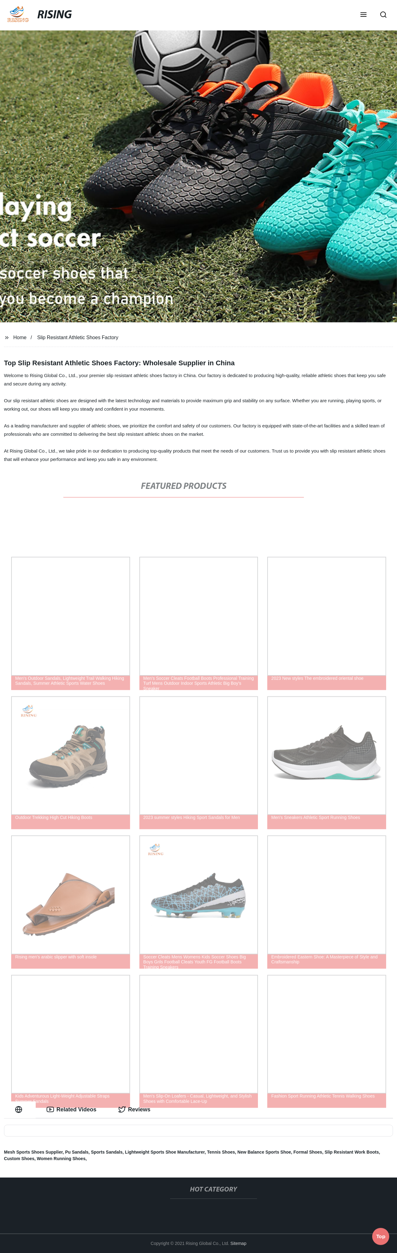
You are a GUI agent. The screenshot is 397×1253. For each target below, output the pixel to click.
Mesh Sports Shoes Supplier (33, 1152)
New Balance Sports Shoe (264, 1152)
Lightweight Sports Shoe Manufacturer (165, 1152)
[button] (363, 15)
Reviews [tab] (134, 1109)
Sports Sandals (107, 1152)
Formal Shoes (307, 1152)
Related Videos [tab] (72, 1109)
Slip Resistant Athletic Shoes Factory (77, 337)
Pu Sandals (76, 1152)
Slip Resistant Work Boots (352, 1152)
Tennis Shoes (221, 1152)
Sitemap (238, 1243)
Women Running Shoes (61, 1158)
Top (381, 1236)
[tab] (20, 1109)
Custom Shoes (19, 1158)
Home (20, 337)
